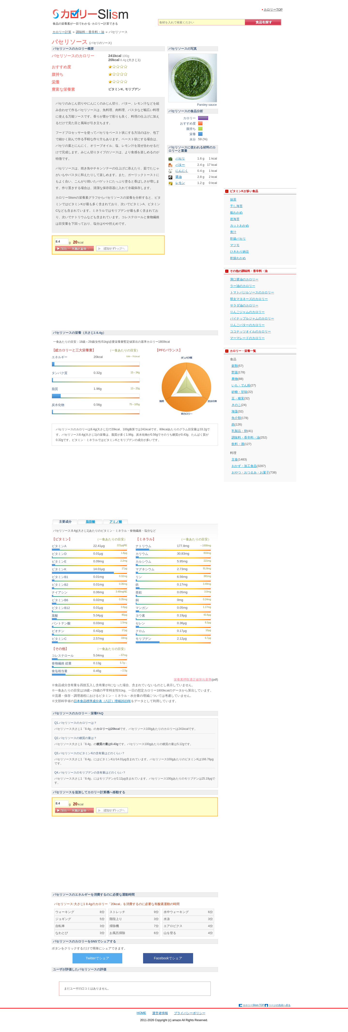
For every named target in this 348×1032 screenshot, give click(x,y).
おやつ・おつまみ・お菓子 (250, 472)
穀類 (235, 366)
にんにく (181, 171)
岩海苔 (234, 219)
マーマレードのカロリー (247, 338)
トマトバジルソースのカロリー (252, 292)
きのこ (236, 405)
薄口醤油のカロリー (244, 279)
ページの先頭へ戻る (279, 1005)
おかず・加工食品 (244, 466)
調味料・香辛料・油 (246, 437)
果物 (235, 379)
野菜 (235, 372)
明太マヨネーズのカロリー (249, 299)
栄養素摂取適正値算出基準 (192, 679)
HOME (141, 1013)
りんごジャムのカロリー (247, 312)
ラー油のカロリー (242, 286)
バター (180, 165)
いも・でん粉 (241, 385)
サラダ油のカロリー (244, 305)
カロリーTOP (273, 9)
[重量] (61, 241)
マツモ (234, 245)
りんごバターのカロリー (247, 325)
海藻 (235, 411)
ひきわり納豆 (239, 251)
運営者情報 (160, 1013)
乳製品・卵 (239, 431)
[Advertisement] (92, 293)
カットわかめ (239, 225)
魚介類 (236, 418)
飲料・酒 (238, 444)
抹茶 (233, 199)
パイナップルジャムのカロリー (252, 318)
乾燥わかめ (238, 258)
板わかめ (236, 212)
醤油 (178, 177)
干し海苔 (236, 206)
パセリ (180, 158)
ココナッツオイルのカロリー (250, 331)
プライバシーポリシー (189, 1013)
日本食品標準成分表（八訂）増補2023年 (102, 701)
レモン (180, 183)
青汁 (233, 232)
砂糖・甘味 (239, 392)
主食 (235, 459)
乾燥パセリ (238, 238)
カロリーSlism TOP (253, 1005)
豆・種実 (238, 398)
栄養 (55, 82)
